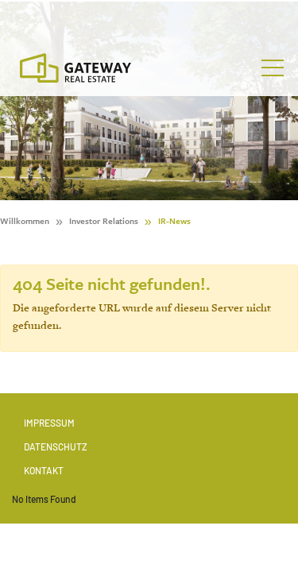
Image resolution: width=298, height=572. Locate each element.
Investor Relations (103, 220)
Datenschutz (55, 446)
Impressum (49, 422)
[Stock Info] (149, 19)
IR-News (174, 220)
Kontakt (44, 470)
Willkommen (24, 220)
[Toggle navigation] (272, 68)
